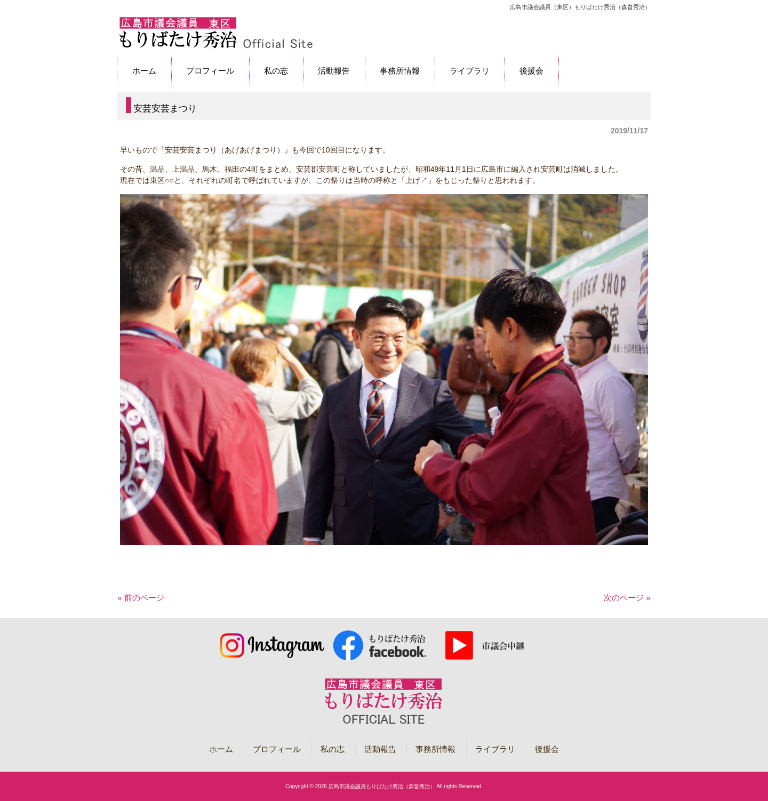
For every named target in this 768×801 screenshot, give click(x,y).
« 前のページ (140, 597)
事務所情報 (435, 749)
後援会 (547, 749)
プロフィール (277, 749)
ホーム (221, 749)
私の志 (333, 749)
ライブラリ (495, 749)
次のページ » (627, 597)
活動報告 (380, 749)
